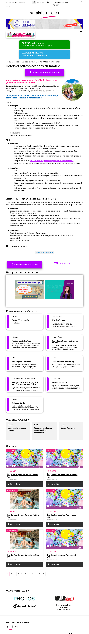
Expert (55, 2)
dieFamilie (21, 2)
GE (10, 2)
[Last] (43, 572)
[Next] (39, 572)
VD (7, 2)
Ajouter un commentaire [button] (44, 252)
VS (16, 2)
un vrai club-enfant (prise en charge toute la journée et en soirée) (52, 160)
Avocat (60, 2)
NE (13, 2)
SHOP (8, 6)
